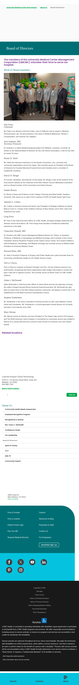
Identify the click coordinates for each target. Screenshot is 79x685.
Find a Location (14, 532)
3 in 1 (7, 461)
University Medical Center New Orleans (22, 7)
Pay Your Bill (13, 544)
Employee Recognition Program (20, 417)
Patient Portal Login (15, 538)
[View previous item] (3, 395)
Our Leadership (12, 442)
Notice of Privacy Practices (39, 615)
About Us (43, 7)
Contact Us (43, 544)
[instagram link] (21, 584)
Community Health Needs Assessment (23, 410)
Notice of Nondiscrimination (39, 612)
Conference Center (14, 435)
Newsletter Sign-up (51, 558)
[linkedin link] (44, 576)
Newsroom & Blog (46, 532)
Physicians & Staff (46, 538)
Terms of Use (39, 608)
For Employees (45, 550)
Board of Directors (12, 448)
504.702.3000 (13, 512)
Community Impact (14, 473)
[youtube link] (32, 576)
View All (70, 395)
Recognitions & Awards (16, 423)
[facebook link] (9, 576)
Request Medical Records (18, 550)
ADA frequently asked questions (13, 670)
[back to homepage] (2, 7)
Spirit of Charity (12, 454)
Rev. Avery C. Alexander (16, 429)
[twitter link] (21, 576)
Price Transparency (39, 626)
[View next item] (12, 395)
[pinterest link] (9, 584)
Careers (42, 525)
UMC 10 (8, 467)
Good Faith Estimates (39, 622)
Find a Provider (14, 525)
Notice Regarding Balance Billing (39, 619)
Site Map (39, 605)
